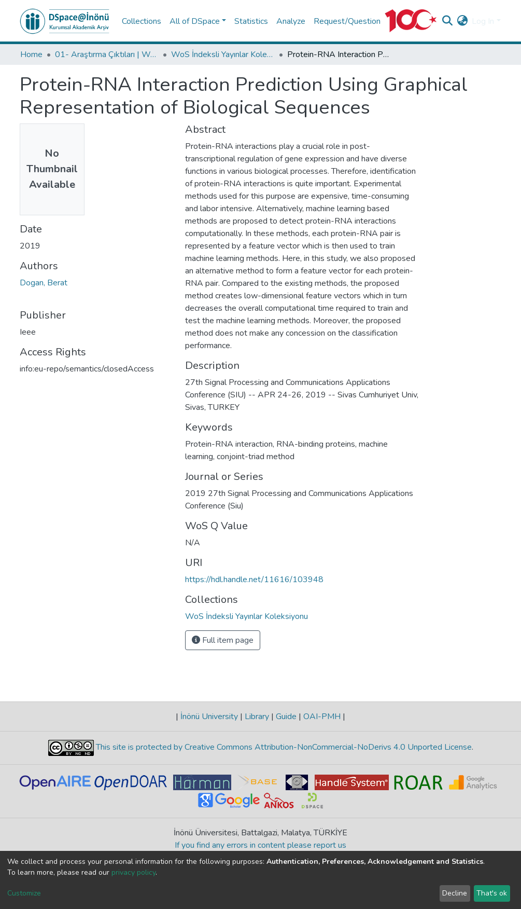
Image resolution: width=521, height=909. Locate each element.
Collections (141, 21)
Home (31, 54)
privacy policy (133, 872)
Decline (454, 893)
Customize (24, 893)
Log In (483, 21)
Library (257, 716)
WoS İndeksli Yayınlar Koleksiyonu (223, 54)
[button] (462, 21)
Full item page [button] (223, 640)
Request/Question (347, 21)
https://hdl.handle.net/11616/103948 (254, 579)
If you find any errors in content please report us (260, 845)
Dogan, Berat (43, 282)
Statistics (251, 21)
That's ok (491, 893)
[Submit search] (447, 21)
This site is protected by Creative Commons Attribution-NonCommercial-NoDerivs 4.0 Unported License (283, 747)
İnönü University (209, 716)
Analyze (290, 21)
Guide (286, 716)
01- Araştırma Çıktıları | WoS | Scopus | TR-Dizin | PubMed (107, 54)
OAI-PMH (322, 716)
